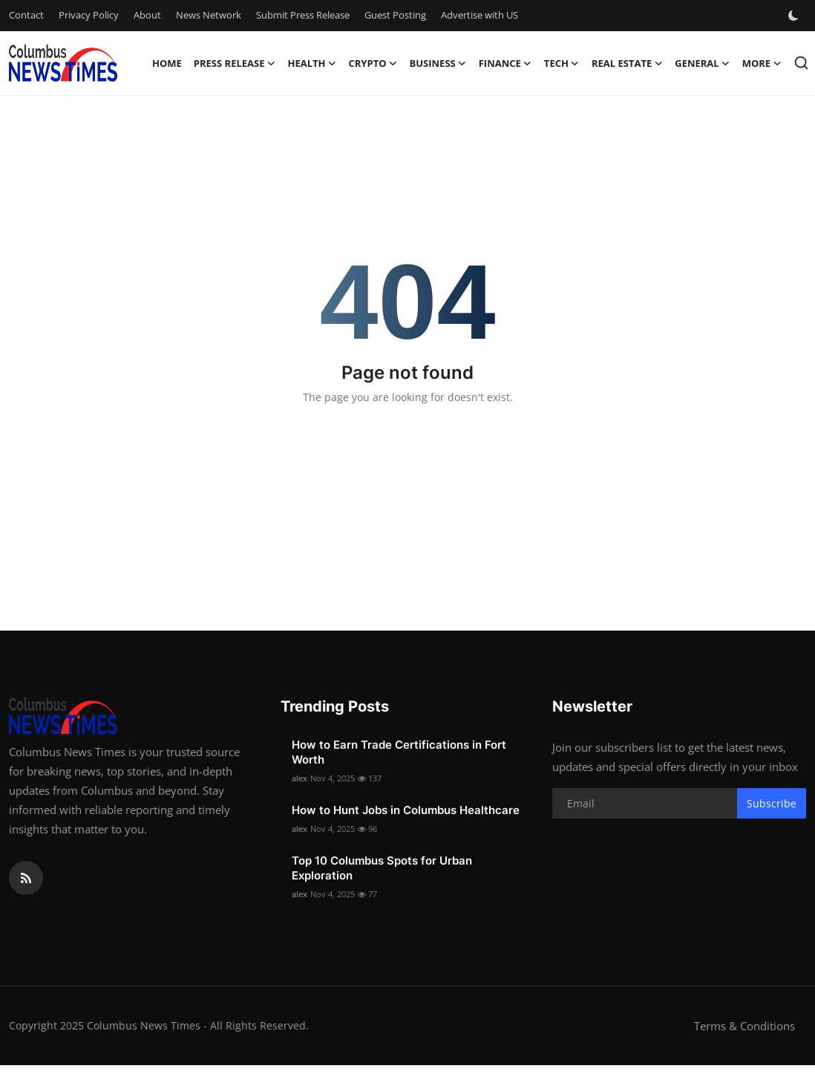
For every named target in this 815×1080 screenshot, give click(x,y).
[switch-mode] (795, 15)
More (762, 63)
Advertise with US (479, 15)
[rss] (26, 878)
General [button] (702, 63)
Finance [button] (505, 63)
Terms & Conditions (744, 1025)
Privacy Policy (89, 15)
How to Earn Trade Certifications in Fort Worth (399, 752)
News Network (208, 15)
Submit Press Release (303, 15)
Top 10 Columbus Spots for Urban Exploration (382, 867)
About (147, 15)
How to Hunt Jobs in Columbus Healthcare (406, 810)
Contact (26, 15)
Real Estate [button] (627, 63)
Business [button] (438, 63)
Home (167, 63)
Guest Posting (395, 15)
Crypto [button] (373, 63)
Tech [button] (562, 63)
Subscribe (771, 803)
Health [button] (311, 63)
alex (299, 778)
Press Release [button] (235, 63)
